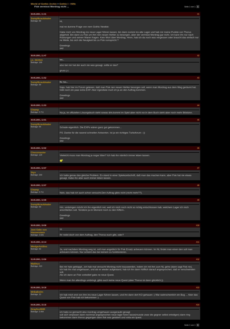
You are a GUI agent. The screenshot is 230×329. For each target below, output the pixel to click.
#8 (198, 185)
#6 (198, 148)
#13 (197, 287)
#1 (198, 14)
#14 (197, 305)
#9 (198, 200)
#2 (198, 55)
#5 (198, 120)
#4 (198, 105)
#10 (197, 225)
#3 (198, 78)
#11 (197, 242)
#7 (198, 168)
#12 (197, 259)
